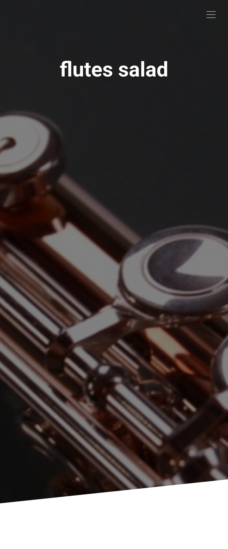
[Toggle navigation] (211, 14)
